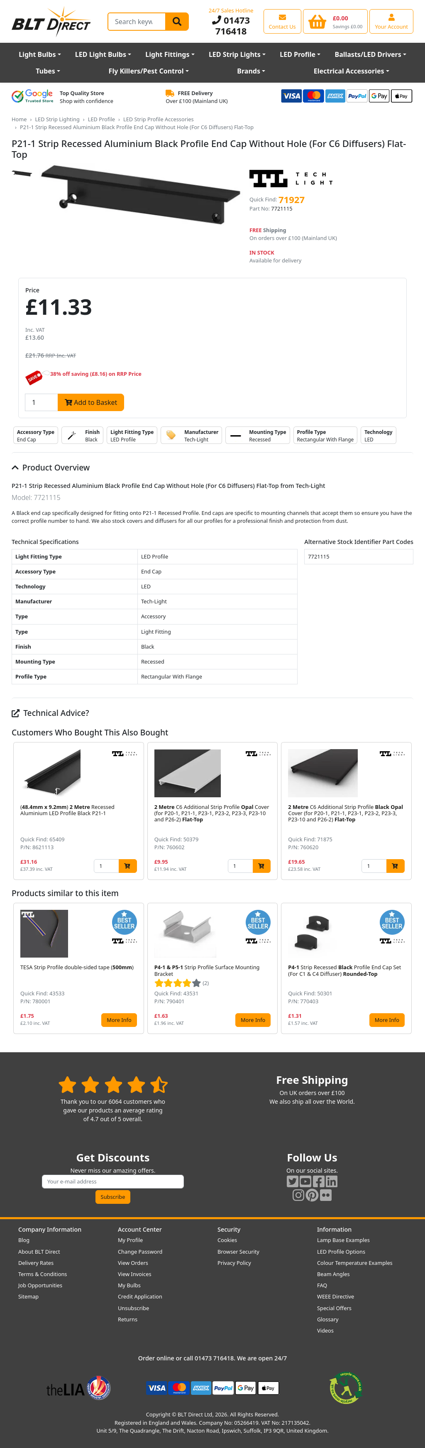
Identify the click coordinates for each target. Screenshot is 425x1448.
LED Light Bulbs (100, 54)
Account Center (140, 1229)
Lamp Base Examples (343, 1240)
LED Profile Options (341, 1251)
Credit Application (140, 1296)
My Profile (130, 1240)
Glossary (328, 1319)
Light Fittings (167, 54)
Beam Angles (333, 1274)
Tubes (45, 71)
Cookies (227, 1240)
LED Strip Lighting (57, 119)
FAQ (322, 1285)
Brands (248, 71)
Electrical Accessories (349, 71)
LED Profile (297, 54)
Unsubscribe (133, 1308)
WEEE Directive (335, 1296)
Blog (23, 1240)
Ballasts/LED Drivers (368, 54)
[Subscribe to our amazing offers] (113, 1181)
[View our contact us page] (282, 21)
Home (19, 119)
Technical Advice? (50, 712)
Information (334, 1229)
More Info (119, 1020)
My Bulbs (129, 1285)
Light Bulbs (37, 54)
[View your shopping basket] (335, 21)
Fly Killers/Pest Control (146, 71)
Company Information (49, 1229)
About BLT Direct (39, 1251)
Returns (127, 1319)
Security (228, 1229)
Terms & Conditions (42, 1274)
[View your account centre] (391, 21)
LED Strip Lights (235, 54)
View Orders (133, 1263)
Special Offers (334, 1308)
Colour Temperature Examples (355, 1263)
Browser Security (238, 1251)
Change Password (140, 1251)
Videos (325, 1330)
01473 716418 (231, 25)
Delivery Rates (36, 1263)
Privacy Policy (234, 1263)
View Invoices (134, 1274)
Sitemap (28, 1296)
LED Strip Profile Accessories (158, 119)
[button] (406, 811)
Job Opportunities (40, 1285)
